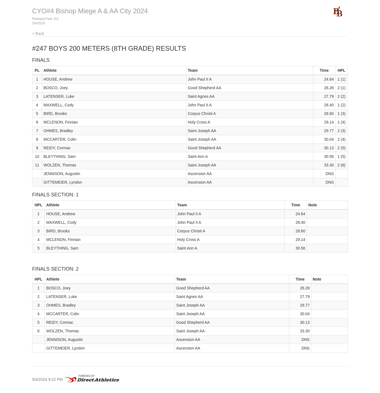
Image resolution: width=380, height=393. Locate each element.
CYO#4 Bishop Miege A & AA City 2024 (90, 11)
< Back (38, 33)
